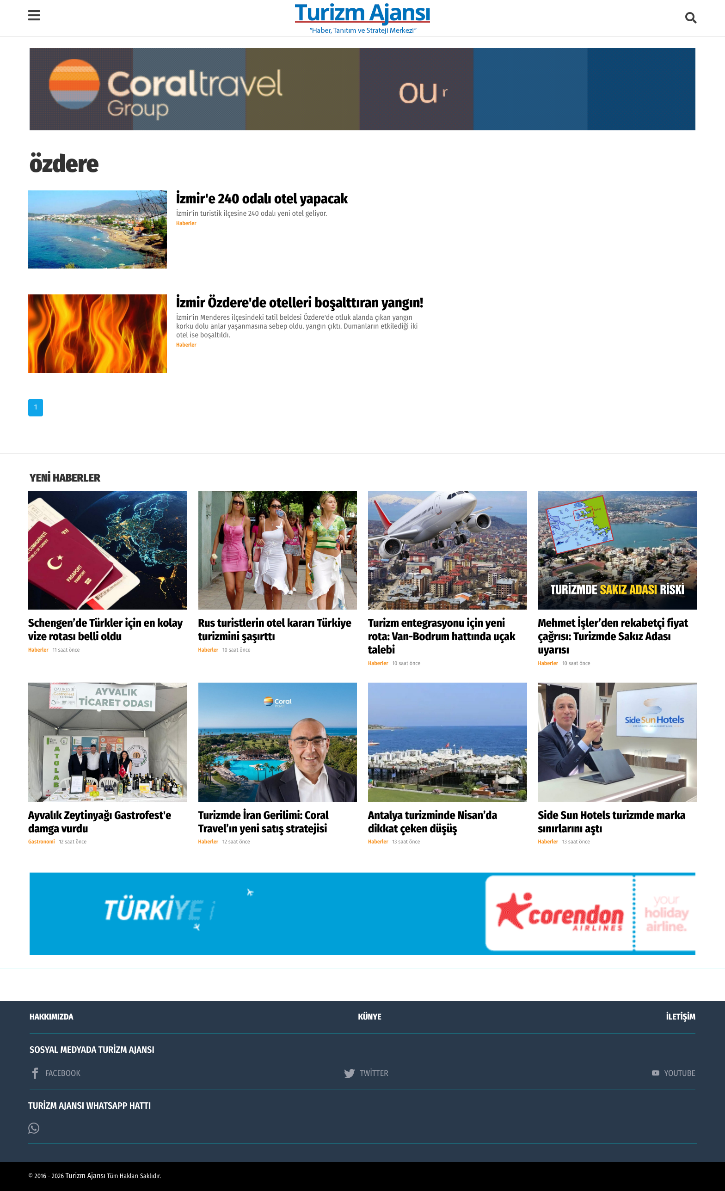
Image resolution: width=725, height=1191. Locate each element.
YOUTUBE (673, 1073)
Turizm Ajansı (86, 1176)
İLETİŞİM (680, 1017)
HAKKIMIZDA (51, 1017)
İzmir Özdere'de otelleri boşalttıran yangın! (299, 302)
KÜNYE (369, 1017)
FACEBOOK (55, 1073)
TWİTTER (366, 1073)
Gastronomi (41, 842)
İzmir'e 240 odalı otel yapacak (262, 198)
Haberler (186, 223)
